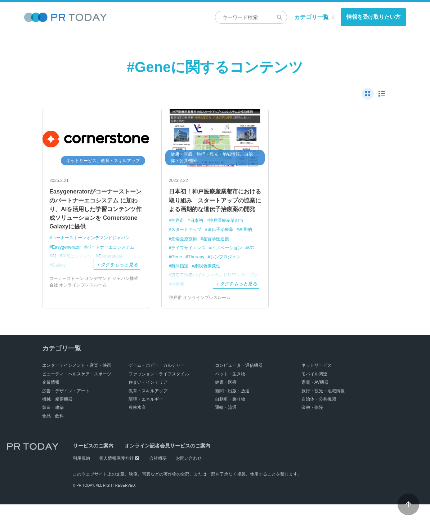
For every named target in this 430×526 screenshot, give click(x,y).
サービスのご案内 (93, 467)
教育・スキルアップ (148, 412)
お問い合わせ (189, 479)
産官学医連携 (219, 251)
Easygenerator (67, 252)
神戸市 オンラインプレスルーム (199, 319)
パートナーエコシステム (114, 252)
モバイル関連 (314, 395)
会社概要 (158, 479)
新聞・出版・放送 (232, 412)
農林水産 (137, 429)
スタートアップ (187, 242)
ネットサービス (316, 386)
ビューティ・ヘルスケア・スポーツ (76, 395)
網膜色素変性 (210, 279)
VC (174, 269)
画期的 (251, 242)
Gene (190, 269)
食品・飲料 (53, 437)
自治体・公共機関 (318, 420)
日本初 (198, 233)
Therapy (210, 269)
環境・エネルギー (146, 420)
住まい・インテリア (148, 403)
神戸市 (178, 233)
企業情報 (50, 403)
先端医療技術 (185, 251)
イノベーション (231, 260)
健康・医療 (226, 403)
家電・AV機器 (314, 403)
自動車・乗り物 (230, 420)
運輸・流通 (226, 429)
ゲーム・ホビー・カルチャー (157, 386)
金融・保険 (312, 429)
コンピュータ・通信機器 (239, 386)
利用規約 (81, 479)
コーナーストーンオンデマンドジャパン (94, 243)
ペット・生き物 (230, 395)
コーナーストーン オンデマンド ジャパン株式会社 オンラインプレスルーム (93, 287)
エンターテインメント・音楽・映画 (76, 386)
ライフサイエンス (190, 260)
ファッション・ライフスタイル (159, 395)
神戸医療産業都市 (230, 233)
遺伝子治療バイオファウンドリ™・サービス (212, 292)
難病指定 (180, 279)
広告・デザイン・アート (66, 412)
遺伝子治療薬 (224, 242)
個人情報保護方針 (116, 479)
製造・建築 (53, 429)
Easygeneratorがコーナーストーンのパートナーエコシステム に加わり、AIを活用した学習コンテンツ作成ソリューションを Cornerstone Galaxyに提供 (94, 211)
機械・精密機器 (57, 420)
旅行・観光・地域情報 (323, 412)
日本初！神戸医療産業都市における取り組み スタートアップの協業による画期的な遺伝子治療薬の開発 (214, 206)
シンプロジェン (240, 269)
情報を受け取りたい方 (373, 17)
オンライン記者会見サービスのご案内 (167, 467)
